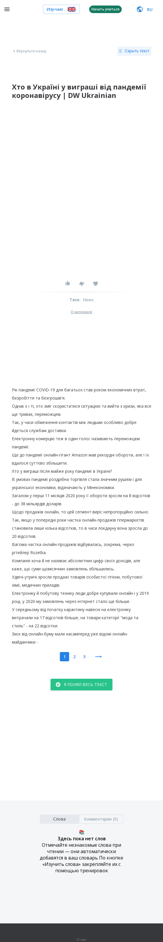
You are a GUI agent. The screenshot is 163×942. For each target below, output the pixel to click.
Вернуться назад (29, 51)
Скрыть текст (134, 51)
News (88, 299)
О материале (81, 312)
